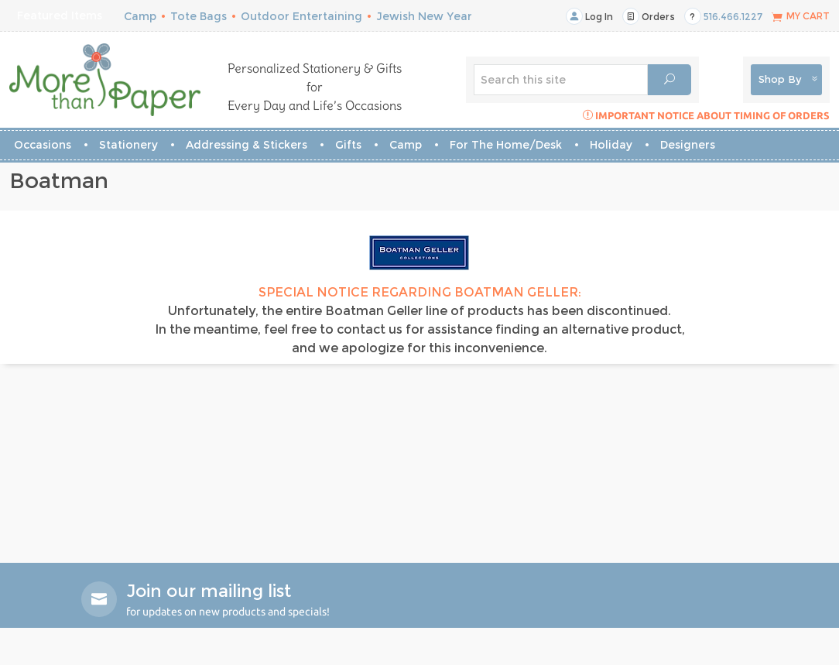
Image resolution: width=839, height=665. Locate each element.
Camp (140, 16)
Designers (687, 145)
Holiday (611, 145)
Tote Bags (198, 16)
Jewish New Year (424, 16)
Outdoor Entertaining (301, 16)
